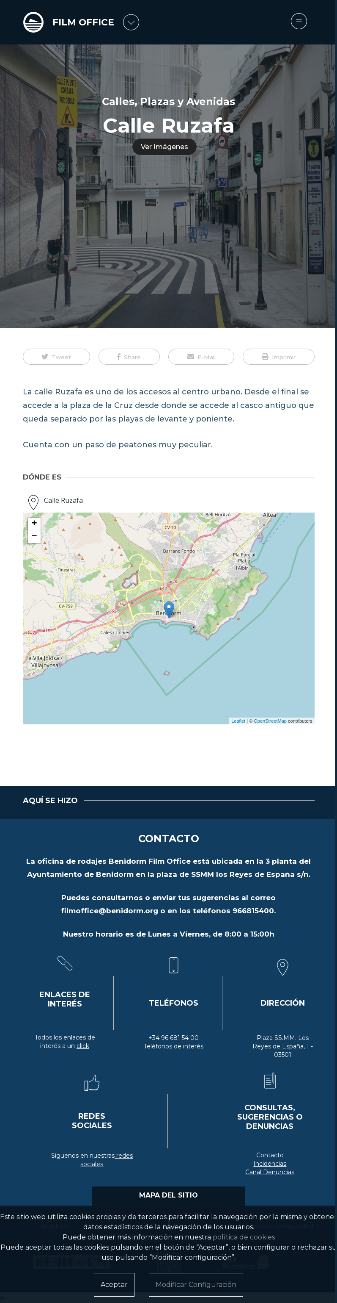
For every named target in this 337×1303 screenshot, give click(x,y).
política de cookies (244, 1237)
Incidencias (269, 1163)
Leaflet (238, 721)
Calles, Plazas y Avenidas (168, 101)
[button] (56, 357)
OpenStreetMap (270, 721)
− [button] (34, 536)
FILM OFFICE (83, 22)
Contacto (270, 1155)
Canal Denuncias (269, 1172)
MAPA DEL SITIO (168, 1195)
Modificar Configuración (196, 1285)
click (83, 1046)
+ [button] (34, 524)
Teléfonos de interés (173, 1046)
